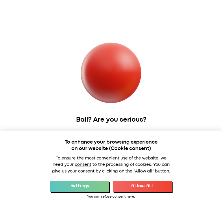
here (130, 196)
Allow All (142, 186)
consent (83, 165)
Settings (80, 186)
